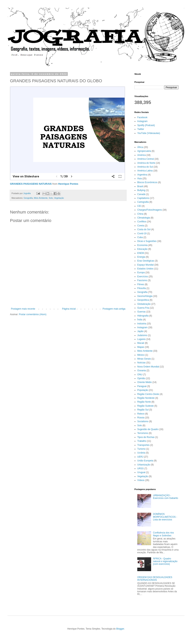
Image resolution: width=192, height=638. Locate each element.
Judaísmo (142, 335)
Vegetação (59, 198)
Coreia (140, 225)
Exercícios (142, 276)
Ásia (139, 178)
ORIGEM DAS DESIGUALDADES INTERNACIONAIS (154, 578)
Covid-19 (141, 233)
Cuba (140, 237)
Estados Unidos (145, 268)
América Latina (145, 170)
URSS (140, 468)
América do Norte (146, 163)
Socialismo (142, 421)
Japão (140, 331)
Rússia (140, 417)
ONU (139, 374)
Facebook (142, 117)
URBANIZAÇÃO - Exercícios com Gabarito (165, 496)
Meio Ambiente (40, 198)
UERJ (140, 456)
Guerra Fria (143, 308)
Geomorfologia (144, 296)
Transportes (143, 445)
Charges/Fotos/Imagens (149, 210)
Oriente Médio (144, 382)
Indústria (141, 323)
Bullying (141, 190)
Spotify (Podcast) (146, 125)
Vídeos (140, 480)
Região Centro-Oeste (148, 394)
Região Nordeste (146, 398)
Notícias (141, 362)
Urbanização (143, 464)
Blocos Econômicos (147, 182)
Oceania (141, 370)
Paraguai (141, 386)
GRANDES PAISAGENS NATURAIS (31, 183)
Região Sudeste (145, 406)
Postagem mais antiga (114, 308)
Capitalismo (143, 198)
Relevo (140, 413)
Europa (141, 272)
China (140, 214)
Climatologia (143, 217)
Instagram (142, 121)
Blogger (120, 628)
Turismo (141, 449)
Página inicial (69, 308)
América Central (145, 159)
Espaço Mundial (145, 264)
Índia (139, 319)
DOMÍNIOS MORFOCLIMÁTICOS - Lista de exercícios (165, 517)
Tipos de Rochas (146, 437)
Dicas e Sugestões (146, 241)
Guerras (141, 311)
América (141, 155)
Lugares (141, 339)
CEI (139, 206)
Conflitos (141, 221)
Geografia (28, 198)
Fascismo (142, 280)
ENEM (140, 253)
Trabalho (141, 441)
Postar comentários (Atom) (32, 314)
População (142, 390)
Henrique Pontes (68, 183)
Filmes (140, 284)
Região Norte (144, 401)
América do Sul (145, 166)
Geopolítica (143, 300)
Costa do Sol (144, 229)
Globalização (144, 304)
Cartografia (143, 202)
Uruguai (141, 472)
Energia (141, 257)
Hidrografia (143, 315)
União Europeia (145, 460)
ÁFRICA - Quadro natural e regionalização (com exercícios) (165, 561)
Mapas (140, 347)
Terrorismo (142, 433)
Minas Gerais (144, 358)
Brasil (140, 186)
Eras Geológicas (145, 260)
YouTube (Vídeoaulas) (148, 133)
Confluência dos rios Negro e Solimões (163, 534)
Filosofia (141, 288)
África (140, 147)
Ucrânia (141, 452)
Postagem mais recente (23, 308)
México (141, 355)
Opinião (141, 378)
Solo (51, 198)
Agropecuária (144, 151)
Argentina (142, 174)
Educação (142, 249)
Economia (142, 245)
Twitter (140, 129)
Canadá (141, 194)
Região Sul (143, 409)
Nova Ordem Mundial (148, 366)
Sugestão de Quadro (148, 429)
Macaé (140, 343)
